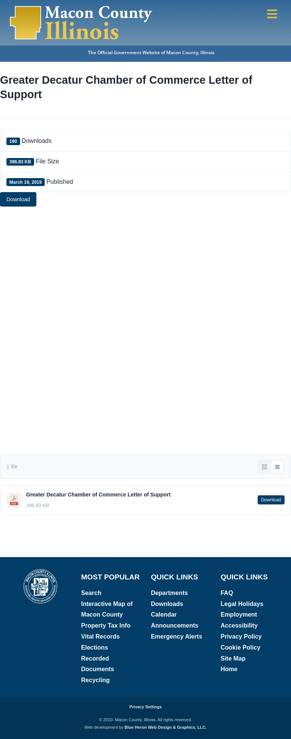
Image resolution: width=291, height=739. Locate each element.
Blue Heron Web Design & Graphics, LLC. (166, 727)
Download (18, 199)
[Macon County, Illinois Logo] (81, 6)
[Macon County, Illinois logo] (40, 571)
